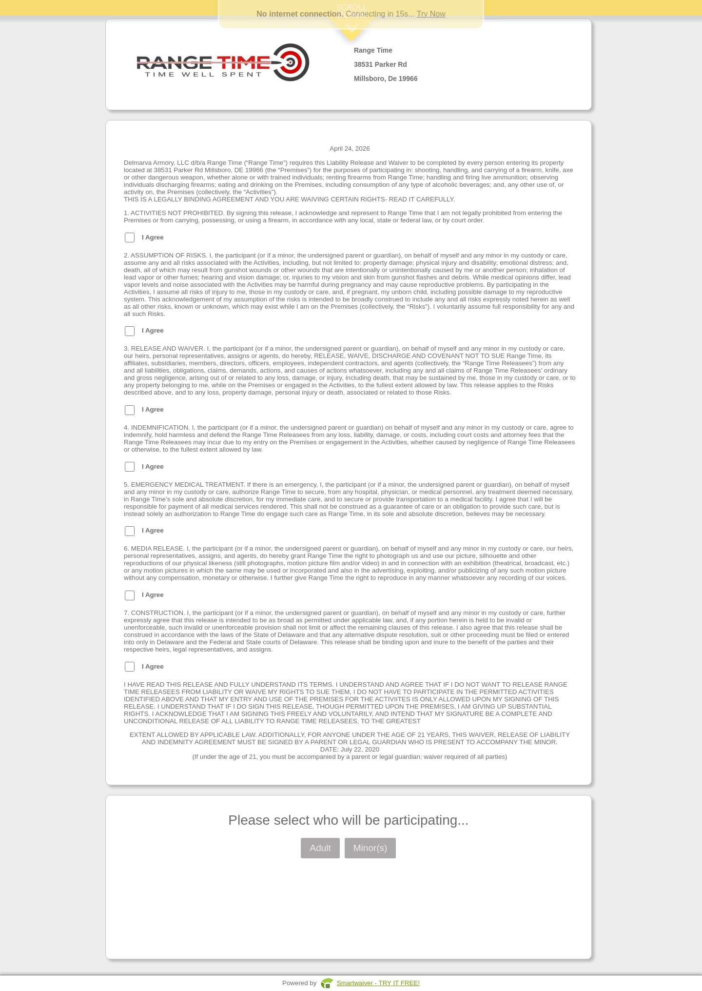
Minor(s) (370, 848)
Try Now (431, 14)
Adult (320, 848)
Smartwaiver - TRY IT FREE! (378, 983)
